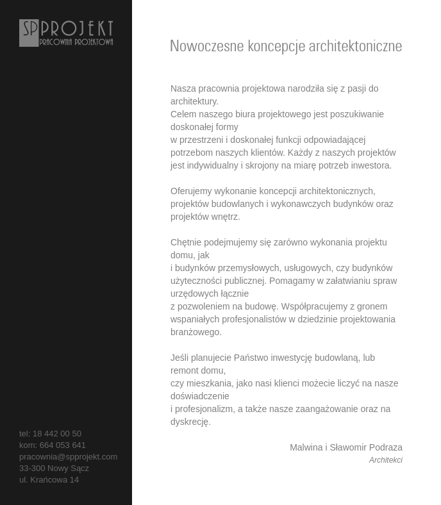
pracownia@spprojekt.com (68, 456)
